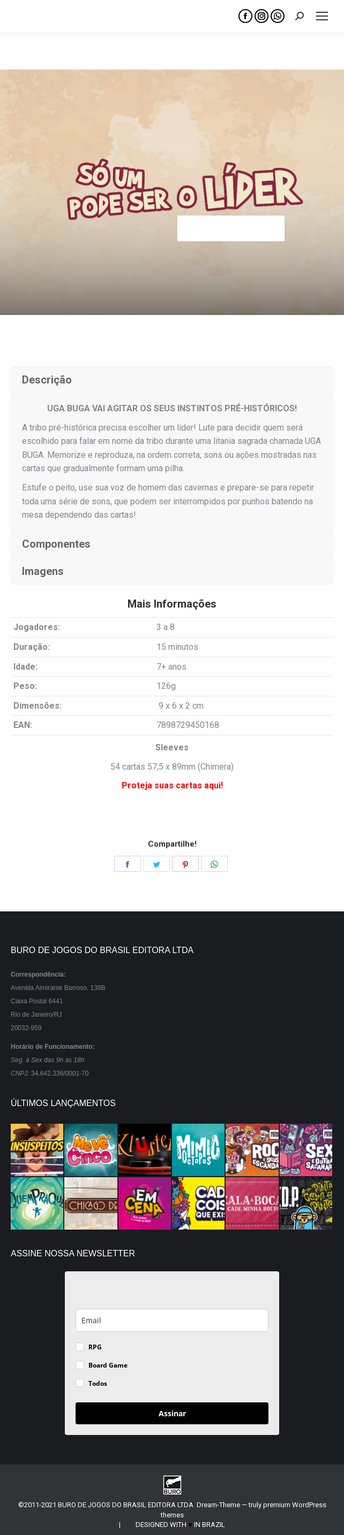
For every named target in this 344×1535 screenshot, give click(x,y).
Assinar (172, 1413)
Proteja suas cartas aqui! (172, 785)
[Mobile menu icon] (322, 16)
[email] (172, 1320)
